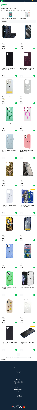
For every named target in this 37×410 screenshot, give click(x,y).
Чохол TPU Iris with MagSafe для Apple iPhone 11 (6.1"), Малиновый (27, 124)
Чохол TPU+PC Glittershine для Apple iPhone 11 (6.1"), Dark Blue (27, 233)
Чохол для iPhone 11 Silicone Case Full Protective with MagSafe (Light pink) (27, 151)
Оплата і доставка (18, 374)
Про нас (18, 373)
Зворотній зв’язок (18, 371)
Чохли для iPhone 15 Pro (18, 382)
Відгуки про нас (18, 377)
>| (30, 357)
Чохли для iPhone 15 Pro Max (18, 381)
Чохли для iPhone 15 (18, 383)
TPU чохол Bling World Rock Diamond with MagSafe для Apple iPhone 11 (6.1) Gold (9, 178)
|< (6, 357)
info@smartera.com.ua (18, 398)
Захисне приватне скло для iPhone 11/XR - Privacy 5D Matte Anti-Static (27, 261)
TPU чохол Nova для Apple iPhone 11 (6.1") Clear (27, 287)
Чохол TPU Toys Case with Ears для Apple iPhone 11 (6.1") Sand (9, 315)
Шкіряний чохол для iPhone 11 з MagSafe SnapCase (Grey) (27, 96)
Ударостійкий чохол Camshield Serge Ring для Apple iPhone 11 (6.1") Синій (8, 41)
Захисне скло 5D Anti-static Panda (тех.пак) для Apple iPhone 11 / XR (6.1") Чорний (9, 233)
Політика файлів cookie (18, 368)
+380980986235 (32, 5)
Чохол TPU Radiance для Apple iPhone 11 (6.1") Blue (9, 260)
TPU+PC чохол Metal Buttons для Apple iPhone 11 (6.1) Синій (27, 343)
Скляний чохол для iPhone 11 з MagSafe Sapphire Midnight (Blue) (9, 151)
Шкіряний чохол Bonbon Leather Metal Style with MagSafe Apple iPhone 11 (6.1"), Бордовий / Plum (27, 69)
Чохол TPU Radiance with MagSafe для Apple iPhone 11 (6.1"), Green (9, 124)
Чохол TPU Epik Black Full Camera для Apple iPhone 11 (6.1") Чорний (9, 343)
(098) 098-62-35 (31, 4)
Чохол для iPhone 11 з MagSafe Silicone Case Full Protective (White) (9, 206)
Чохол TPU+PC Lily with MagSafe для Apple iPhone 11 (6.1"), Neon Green (9, 288)
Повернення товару (18, 391)
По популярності (5, 21)
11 (26, 357)
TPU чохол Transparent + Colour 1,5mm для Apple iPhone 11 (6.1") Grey (27, 178)
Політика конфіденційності (18, 367)
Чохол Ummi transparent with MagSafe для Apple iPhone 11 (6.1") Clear (27, 315)
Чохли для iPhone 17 (18, 387)
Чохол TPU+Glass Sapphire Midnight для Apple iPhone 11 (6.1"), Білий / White (8, 96)
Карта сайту (19, 372)
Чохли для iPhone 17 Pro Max (18, 384)
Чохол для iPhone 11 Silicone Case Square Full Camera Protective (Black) (8, 69)
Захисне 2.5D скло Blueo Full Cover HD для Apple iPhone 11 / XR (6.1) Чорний (27, 206)
